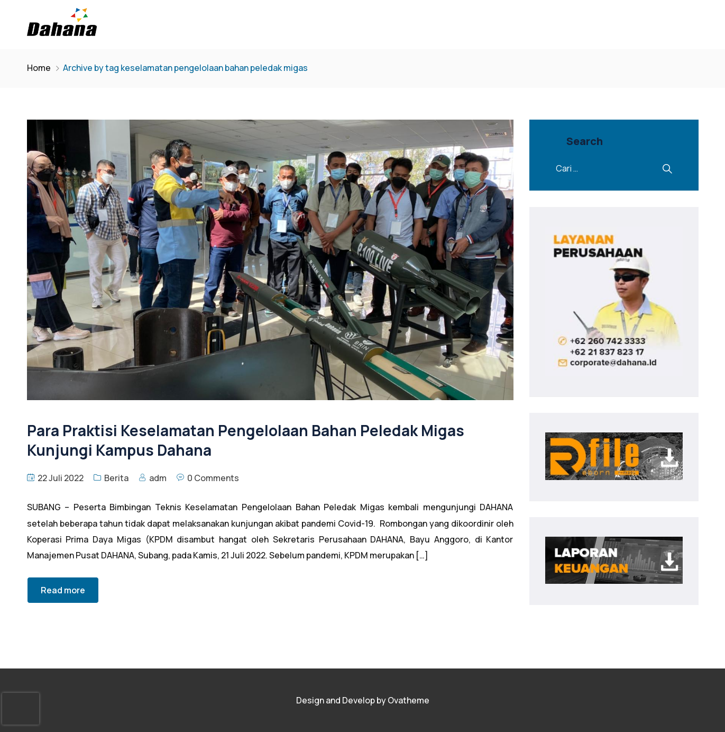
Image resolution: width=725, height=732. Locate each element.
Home (39, 68)
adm (158, 478)
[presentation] (20, 709)
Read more (63, 590)
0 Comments (213, 478)
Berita (116, 478)
